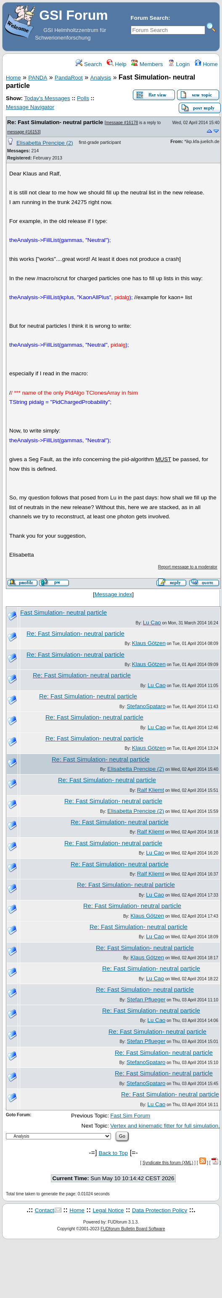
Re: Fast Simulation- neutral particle (55, 122)
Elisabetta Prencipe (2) (44, 143)
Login (179, 64)
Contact (44, 1210)
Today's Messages (47, 98)
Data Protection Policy (159, 1210)
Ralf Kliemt (150, 790)
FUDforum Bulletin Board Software (132, 1228)
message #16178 (122, 122)
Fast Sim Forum (130, 1115)
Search (89, 64)
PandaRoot (69, 77)
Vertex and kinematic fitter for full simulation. (165, 1126)
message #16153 (23, 132)
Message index (113, 594)
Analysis (100, 77)
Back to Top (113, 1153)
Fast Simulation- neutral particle (63, 612)
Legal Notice (108, 1210)
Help (117, 64)
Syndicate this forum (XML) (168, 1162)
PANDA (37, 77)
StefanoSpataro (146, 706)
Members (147, 64)
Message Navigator (30, 107)
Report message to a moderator (187, 567)
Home (206, 64)
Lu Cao (152, 622)
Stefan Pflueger (146, 999)
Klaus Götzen (149, 643)
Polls (83, 98)
